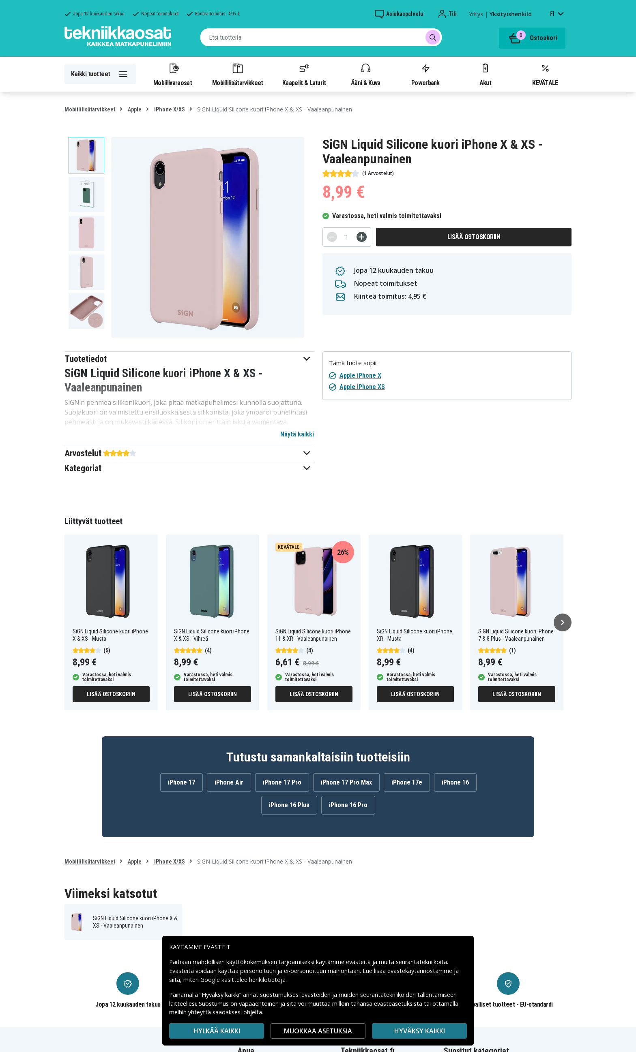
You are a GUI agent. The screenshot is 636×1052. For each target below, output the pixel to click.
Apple (134, 109)
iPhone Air (229, 782)
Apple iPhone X (360, 375)
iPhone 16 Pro (348, 805)
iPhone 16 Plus (289, 805)
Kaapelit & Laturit (304, 74)
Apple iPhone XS (362, 387)
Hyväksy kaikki (419, 1030)
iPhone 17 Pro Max (346, 782)
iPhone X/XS (169, 109)
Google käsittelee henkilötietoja (243, 980)
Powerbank (425, 74)
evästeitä (359, 962)
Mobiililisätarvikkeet (237, 74)
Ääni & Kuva (365, 74)
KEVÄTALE (545, 74)
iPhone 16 (455, 782)
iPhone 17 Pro (282, 782)
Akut (485, 74)
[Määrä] (347, 237)
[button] (189, 358)
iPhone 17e (406, 782)
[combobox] (321, 37)
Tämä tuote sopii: (353, 363)
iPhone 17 (181, 782)
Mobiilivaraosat (172, 74)
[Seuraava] (563, 622)
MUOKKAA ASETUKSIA (318, 1030)
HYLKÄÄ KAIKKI (216, 1030)
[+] (362, 237)
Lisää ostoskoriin (474, 237)
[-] (332, 237)
